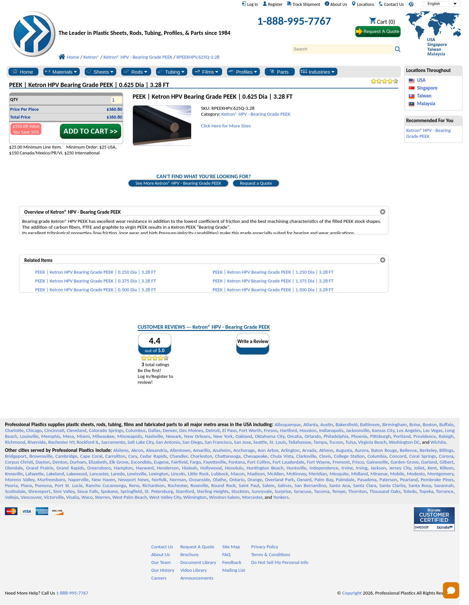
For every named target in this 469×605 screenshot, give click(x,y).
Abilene (121, 450)
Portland (402, 436)
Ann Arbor (268, 450)
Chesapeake (255, 456)
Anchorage (244, 450)
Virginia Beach (372, 442)
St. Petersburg (159, 491)
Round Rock (223, 485)
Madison (256, 474)
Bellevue (408, 450)
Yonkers (281, 497)
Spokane (109, 491)
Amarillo (201, 450)
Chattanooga (227, 456)
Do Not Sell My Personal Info (279, 562)
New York (223, 436)
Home (22, 72)
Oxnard (304, 480)
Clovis (325, 456)
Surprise (283, 491)
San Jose (242, 442)
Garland (429, 462)
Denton (59, 462)
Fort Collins (259, 462)
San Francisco (218, 442)
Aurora (361, 450)
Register (273, 4)
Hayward (144, 468)
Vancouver (31, 497)
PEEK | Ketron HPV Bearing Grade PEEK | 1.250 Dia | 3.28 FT (273, 272)
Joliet (419, 468)
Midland (359, 474)
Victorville (54, 497)
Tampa (320, 442)
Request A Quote (197, 547)
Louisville (29, 436)
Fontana (237, 462)
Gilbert (446, 462)
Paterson (388, 480)
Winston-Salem (224, 497)
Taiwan (424, 96)
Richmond (15, 442)
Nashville (154, 436)
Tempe (338, 491)
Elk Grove (119, 462)
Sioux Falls (87, 491)
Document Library (198, 562)
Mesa (68, 436)
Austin (326, 424)
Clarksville (306, 456)
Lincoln (178, 474)
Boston (430, 424)
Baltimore (370, 424)
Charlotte (14, 430)
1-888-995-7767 (294, 21)
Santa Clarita (392, 485)
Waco (86, 497)
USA (421, 80)
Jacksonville (357, 430)
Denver (170, 430)
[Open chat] (451, 590)
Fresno (270, 430)
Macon (238, 474)
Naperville (78, 480)
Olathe (219, 480)
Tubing (170, 72)
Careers (158, 578)
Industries (317, 72)
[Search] (342, 49)
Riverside (37, 442)
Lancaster (99, 474)
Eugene (161, 462)
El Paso (229, 430)
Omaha (294, 436)
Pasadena (367, 480)
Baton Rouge (384, 450)
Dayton (43, 462)
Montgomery (440, 474)
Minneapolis (129, 436)
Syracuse (302, 491)
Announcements (196, 578)
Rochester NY (61, 442)
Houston (308, 430)
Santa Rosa (419, 485)
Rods (135, 72)
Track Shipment (303, 4)
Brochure (189, 554)
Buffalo (446, 424)
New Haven (103, 480)
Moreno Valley (19, 480)
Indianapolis (331, 430)
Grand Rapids (70, 468)
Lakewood (77, 474)
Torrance (445, 491)
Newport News (133, 480)
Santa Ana (339, 485)
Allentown (180, 450)
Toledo (410, 491)
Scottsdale (15, 491)
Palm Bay (323, 480)
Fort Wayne (318, 462)
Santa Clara (364, 485)
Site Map (231, 547)
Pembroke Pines (437, 480)
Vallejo (11, 497)
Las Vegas (432, 430)
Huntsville (296, 468)
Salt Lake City (140, 442)
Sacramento (113, 442)
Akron (137, 450)
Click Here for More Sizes (226, 126)
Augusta (344, 450)
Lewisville (136, 474)
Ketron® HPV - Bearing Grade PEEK (256, 114)
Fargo (195, 462)
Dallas (154, 430)
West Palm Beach (129, 497)
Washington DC (404, 442)
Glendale (14, 468)
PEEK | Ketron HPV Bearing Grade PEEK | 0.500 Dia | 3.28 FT (95, 290)
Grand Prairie (39, 468)
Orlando (313, 436)
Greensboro (99, 468)
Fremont (341, 462)
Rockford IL (88, 442)
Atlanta (310, 424)
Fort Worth (250, 430)
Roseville (199, 485)
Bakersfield (346, 424)
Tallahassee (299, 442)
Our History (162, 570)
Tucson (336, 442)
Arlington (290, 450)
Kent (432, 468)
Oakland (243, 436)
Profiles (242, 72)
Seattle (260, 442)
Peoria (11, 485)
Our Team (161, 562)
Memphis (50, 436)
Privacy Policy (264, 547)
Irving (361, 468)
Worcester (252, 497)
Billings (446, 450)
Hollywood (211, 468)
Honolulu (234, 468)
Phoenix (359, 436)
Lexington (158, 474)
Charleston (201, 456)
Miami (83, 436)
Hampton (123, 468)
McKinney (296, 474)
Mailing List (233, 570)
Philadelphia (336, 436)
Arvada (309, 450)
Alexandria (156, 450)
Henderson (168, 468)
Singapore (427, 88)
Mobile (397, 474)
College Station (349, 456)
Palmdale (345, 480)
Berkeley (428, 450)
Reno (134, 485)
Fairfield (179, 462)
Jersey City (400, 468)
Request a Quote (256, 183)
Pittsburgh (380, 436)
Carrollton (115, 456)
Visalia (72, 497)
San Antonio (168, 442)
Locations (362, 4)
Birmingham (394, 424)
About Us (336, 4)
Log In (250, 4)
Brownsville (40, 456)
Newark (173, 436)
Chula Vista (281, 456)
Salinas (284, 485)
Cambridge (66, 456)
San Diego (192, 442)
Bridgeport (15, 456)
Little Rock (198, 474)
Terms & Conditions (270, 554)
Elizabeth (98, 462)
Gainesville (377, 462)
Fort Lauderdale (289, 462)
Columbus (136, 430)
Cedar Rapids (153, 456)
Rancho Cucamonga (106, 485)
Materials (60, 72)
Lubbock (219, 474)
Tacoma (321, 491)
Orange (255, 480)
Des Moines (191, 430)
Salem (268, 485)
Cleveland (76, 430)
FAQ (226, 554)
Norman (178, 480)
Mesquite (339, 474)
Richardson (153, 485)
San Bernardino (310, 485)
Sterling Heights (213, 491)
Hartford (288, 430)
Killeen (446, 468)
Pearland (409, 480)
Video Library (193, 570)
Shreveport (39, 491)
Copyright (352, 593)
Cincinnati (54, 430)
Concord (398, 456)
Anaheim (222, 450)
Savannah (443, 485)
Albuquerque (288, 424)
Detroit (213, 430)
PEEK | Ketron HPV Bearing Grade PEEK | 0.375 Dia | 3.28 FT (95, 281)
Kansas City (383, 430)
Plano (26, 485)
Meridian (318, 474)
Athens (326, 450)
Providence (425, 436)
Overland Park (279, 480)
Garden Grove (405, 462)
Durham (78, 462)
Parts (279, 72)
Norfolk (159, 480)
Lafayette (34, 474)
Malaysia (426, 104)
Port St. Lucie (68, 485)
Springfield (131, 491)
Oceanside (199, 480)
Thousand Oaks (385, 491)
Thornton (357, 491)
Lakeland (55, 474)
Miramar (378, 474)
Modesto (416, 474)
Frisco (358, 462)
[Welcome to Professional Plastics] (146, 22)
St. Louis (277, 442)
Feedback (231, 562)
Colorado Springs (106, 430)
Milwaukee (103, 436)
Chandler (178, 456)
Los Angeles (409, 430)
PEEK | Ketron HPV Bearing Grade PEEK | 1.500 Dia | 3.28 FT (273, 290)
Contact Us (391, 4)
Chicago (34, 430)
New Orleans (197, 436)
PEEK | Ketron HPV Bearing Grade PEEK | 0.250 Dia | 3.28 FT (95, 272)
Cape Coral (91, 456)
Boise (414, 424)
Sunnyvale (262, 491)
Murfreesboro (51, 480)
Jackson (378, 468)
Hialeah (189, 468)
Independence (323, 468)
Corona (446, 456)
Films (206, 72)
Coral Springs (422, 456)
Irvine (347, 468)
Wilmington (195, 497)
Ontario (237, 480)
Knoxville (14, 474)
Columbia (376, 456)
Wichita (438, 442)
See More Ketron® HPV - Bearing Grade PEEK (178, 183)
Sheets (99, 72)
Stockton (240, 491)
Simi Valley (64, 491)
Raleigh (446, 436)
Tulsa (351, 442)
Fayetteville (215, 462)
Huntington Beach (265, 468)
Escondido (141, 462)
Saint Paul (249, 485)
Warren (102, 497)
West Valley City (165, 497)
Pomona (43, 485)
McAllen (275, 474)
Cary (132, 456)
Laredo (117, 474)
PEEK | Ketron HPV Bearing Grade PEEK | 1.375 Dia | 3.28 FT (273, 281)
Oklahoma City (269, 436)
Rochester (177, 485)
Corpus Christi (19, 462)
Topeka (426, 491)
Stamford (185, 491)
